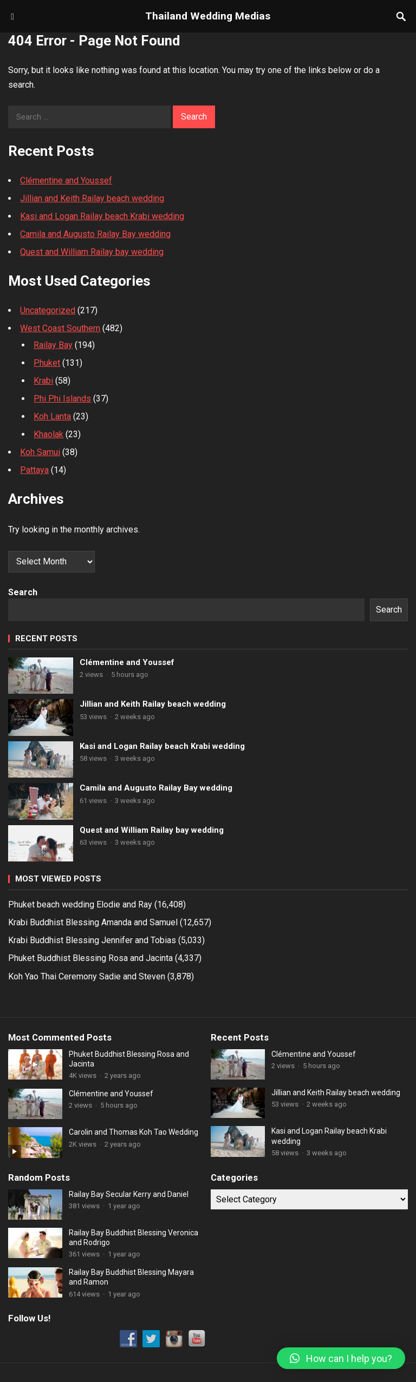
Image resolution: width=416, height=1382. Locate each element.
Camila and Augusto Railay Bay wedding (95, 234)
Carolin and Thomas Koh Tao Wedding (133, 1132)
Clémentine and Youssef (66, 180)
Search (22, 592)
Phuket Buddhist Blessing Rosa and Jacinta (90, 958)
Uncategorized (47, 310)
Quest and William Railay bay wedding (92, 252)
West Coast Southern (60, 328)
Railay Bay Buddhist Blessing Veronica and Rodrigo (133, 1237)
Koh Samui (40, 452)
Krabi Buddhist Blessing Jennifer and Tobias (92, 940)
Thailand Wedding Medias (207, 16)
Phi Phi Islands (62, 398)
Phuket (47, 363)
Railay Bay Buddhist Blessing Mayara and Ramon (131, 1277)
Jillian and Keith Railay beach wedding (92, 198)
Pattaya (34, 470)
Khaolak (48, 434)
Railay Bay (53, 345)
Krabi (43, 381)
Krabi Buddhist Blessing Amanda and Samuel (93, 922)
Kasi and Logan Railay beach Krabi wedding (102, 216)
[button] (341, 1358)
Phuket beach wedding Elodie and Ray (80, 904)
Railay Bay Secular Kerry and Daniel (128, 1194)
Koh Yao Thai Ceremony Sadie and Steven (86, 976)
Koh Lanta (52, 416)
